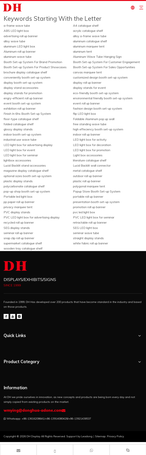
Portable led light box (18, 196)
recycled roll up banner (19, 222)
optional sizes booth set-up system (28, 176)
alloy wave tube (14, 41)
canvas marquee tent (87, 72)
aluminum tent (82, 51)
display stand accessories (21, 88)
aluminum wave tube (18, 57)
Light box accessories (87, 155)
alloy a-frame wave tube (89, 36)
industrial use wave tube (20, 139)
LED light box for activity (90, 139)
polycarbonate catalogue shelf (24, 186)
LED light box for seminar (21, 155)
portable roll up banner (88, 196)
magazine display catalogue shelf (26, 171)
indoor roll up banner (86, 134)
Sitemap (100, 436)
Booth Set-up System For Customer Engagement (106, 62)
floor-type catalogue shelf (21, 119)
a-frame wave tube (17, 25)
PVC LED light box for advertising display (32, 217)
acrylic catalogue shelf (88, 31)
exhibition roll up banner (20, 108)
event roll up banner (86, 103)
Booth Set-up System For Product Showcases (35, 67)
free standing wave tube (89, 124)
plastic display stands (18, 181)
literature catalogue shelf (89, 160)
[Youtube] (12, 316)
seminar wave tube (86, 233)
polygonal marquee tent (89, 186)
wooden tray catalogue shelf (23, 248)
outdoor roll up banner (87, 176)
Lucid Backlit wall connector (92, 165)
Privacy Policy (115, 436)
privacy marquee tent (18, 207)
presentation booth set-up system (96, 202)
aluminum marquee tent (89, 46)
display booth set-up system (23, 82)
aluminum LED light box (19, 46)
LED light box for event (19, 150)
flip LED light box (84, 114)
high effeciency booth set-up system (98, 129)
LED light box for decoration (92, 145)
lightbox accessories (17, 160)
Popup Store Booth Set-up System (96, 191)
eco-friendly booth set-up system (96, 93)
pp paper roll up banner (19, 202)
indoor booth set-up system (22, 134)
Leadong (86, 436)
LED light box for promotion (91, 150)
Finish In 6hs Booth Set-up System (27, 114)
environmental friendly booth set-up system (103, 98)
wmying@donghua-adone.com (33, 410)
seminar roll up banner (18, 233)
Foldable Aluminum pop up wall (93, 119)
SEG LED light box (85, 228)
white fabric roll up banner (90, 243)
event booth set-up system (22, 103)
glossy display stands (18, 129)
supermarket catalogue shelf (23, 243)
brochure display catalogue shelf (25, 72)
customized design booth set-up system (100, 77)
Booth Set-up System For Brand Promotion (33, 62)
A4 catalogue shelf (86, 25)
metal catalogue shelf (87, 171)
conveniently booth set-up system (27, 77)
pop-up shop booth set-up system (27, 191)
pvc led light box (84, 212)
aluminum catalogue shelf (90, 41)
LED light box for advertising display (28, 145)
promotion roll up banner (89, 207)
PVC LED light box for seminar (93, 217)
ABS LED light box (16, 31)
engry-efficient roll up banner (23, 98)
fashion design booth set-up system (97, 108)
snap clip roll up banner (19, 238)
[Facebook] (6, 316)
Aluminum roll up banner (20, 51)
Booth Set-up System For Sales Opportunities (104, 67)
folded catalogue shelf (19, 124)
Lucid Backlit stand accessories (25, 165)
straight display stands (88, 238)
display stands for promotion (23, 93)
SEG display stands (17, 228)
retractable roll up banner (90, 222)
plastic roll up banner (87, 181)
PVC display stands (17, 212)
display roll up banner (87, 82)
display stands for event (89, 88)
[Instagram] (19, 316)
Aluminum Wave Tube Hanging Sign (97, 57)
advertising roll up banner (21, 36)
